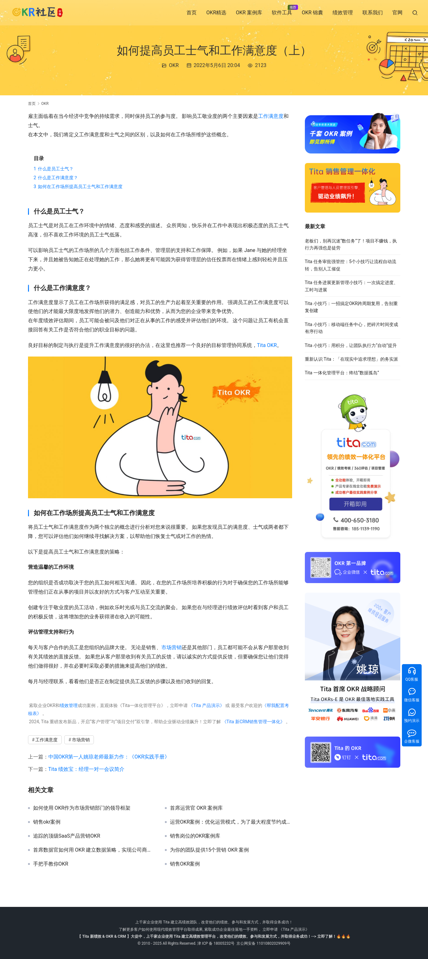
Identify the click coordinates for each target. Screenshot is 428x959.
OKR (174, 65)
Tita (261, 345)
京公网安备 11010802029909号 (263, 943)
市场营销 (171, 647)
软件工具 (282, 13)
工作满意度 (271, 116)
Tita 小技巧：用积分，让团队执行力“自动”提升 (351, 345)
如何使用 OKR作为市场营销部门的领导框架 (82, 808)
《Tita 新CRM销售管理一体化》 (253, 721)
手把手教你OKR (50, 864)
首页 (191, 13)
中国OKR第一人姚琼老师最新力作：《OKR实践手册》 (109, 757)
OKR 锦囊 (312, 13)
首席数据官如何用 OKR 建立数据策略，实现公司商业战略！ (94, 850)
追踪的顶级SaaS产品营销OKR (66, 836)
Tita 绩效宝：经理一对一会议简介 (86, 769)
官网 (397, 13)
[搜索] (415, 12)
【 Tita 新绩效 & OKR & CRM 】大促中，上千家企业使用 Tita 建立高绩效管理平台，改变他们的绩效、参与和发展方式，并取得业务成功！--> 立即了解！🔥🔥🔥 (213, 936)
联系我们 (372, 13)
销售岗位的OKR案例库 (195, 836)
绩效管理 (343, 13)
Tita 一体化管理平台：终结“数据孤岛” (342, 372)
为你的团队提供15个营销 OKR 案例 (209, 850)
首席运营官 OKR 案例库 (196, 808)
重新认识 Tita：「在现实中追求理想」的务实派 (351, 359)
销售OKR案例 (185, 864)
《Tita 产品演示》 (206, 705)
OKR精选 (216, 13)
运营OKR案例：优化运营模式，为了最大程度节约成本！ (231, 822)
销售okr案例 (47, 822)
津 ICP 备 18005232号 (216, 943)
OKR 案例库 (249, 13)
